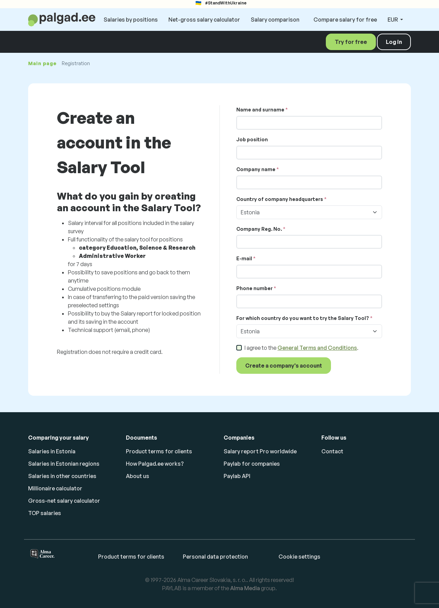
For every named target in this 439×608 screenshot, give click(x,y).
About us (137, 476)
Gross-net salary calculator (64, 500)
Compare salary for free (345, 19)
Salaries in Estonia (51, 451)
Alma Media (245, 588)
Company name (255, 169)
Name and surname (260, 109)
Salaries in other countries (62, 476)
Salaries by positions (131, 19)
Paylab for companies (252, 463)
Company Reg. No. (259, 229)
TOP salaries (44, 513)
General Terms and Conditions (317, 347)
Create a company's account (283, 365)
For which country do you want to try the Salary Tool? (302, 318)
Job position (252, 139)
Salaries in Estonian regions (63, 463)
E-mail (244, 258)
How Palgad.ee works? (155, 463)
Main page (42, 63)
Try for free (351, 41)
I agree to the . (301, 347)
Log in (394, 41)
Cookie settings (299, 556)
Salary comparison (275, 19)
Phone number (254, 288)
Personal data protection (215, 556)
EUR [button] (393, 19)
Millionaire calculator (55, 488)
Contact (332, 451)
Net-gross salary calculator (204, 19)
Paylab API (237, 476)
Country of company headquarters (279, 199)
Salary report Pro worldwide (260, 451)
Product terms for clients (159, 451)
